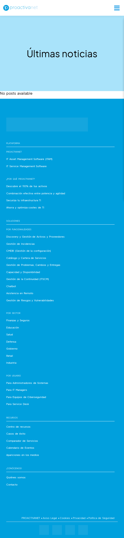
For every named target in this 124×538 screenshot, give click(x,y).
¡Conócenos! (14, 468)
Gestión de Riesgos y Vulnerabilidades (30, 300)
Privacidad (79, 517)
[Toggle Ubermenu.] (115, 7)
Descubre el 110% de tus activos (26, 186)
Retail (9, 355)
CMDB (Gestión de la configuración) (28, 250)
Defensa (11, 341)
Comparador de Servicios (22, 440)
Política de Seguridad (101, 517)
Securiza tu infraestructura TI (23, 200)
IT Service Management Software (26, 166)
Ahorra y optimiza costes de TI (25, 207)
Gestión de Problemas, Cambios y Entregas (33, 264)
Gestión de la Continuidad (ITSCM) (27, 279)
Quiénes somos (16, 477)
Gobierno (11, 348)
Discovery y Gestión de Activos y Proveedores (35, 236)
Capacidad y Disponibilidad (23, 272)
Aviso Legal (50, 517)
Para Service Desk (17, 403)
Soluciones (13, 221)
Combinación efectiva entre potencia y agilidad (35, 193)
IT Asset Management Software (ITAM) (29, 158)
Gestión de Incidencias (20, 243)
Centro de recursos (18, 426)
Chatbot (11, 286)
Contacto (11, 484)
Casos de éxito (15, 433)
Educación (12, 327)
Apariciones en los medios (22, 454)
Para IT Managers (16, 389)
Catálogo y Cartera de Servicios (26, 257)
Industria (11, 362)
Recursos (12, 417)
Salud (9, 334)
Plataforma (13, 143)
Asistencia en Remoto (19, 293)
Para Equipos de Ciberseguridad (26, 397)
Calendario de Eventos (20, 447)
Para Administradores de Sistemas (27, 382)
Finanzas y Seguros (18, 320)
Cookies (65, 517)
